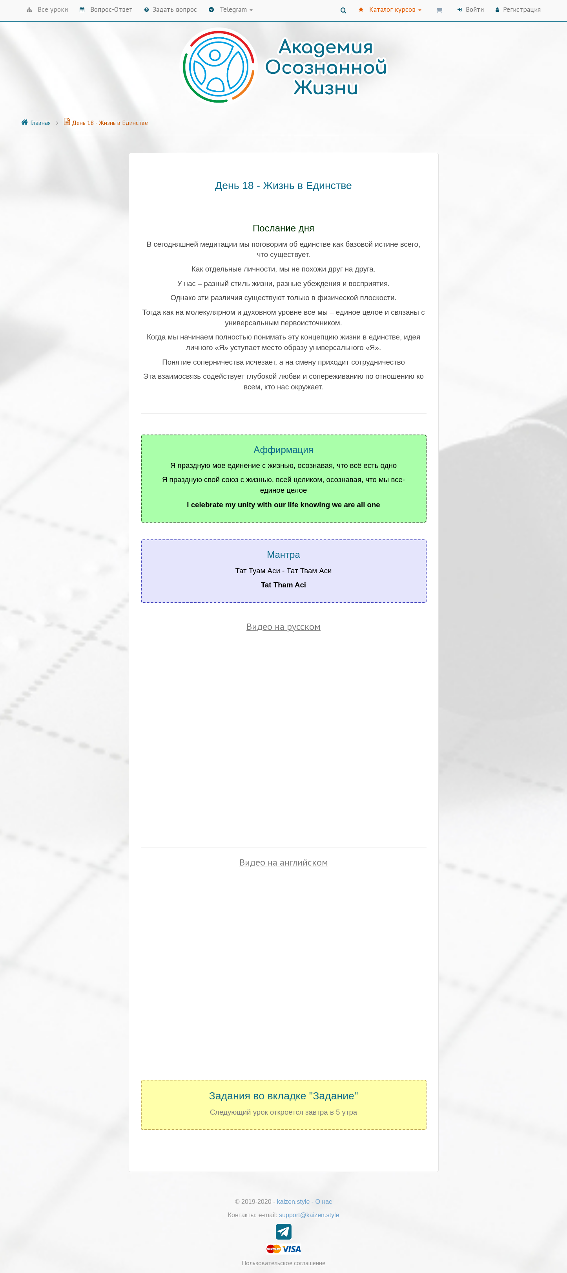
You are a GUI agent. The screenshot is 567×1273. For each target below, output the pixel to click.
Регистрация (518, 9)
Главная (36, 123)
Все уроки (47, 9)
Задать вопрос (170, 9)
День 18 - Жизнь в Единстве (106, 123)
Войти (471, 9)
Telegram (231, 9)
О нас (323, 1201)
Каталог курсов (390, 9)
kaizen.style (293, 1201)
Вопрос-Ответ (106, 9)
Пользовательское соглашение (283, 1263)
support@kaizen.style (309, 1215)
